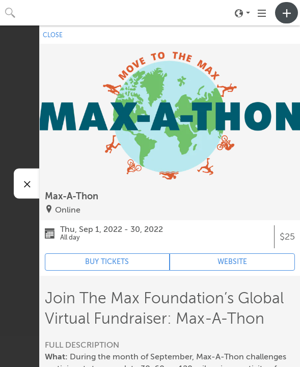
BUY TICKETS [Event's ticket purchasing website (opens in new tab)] (107, 262)
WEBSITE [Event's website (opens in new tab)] (232, 262)
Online (67, 210)
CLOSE (53, 35)
